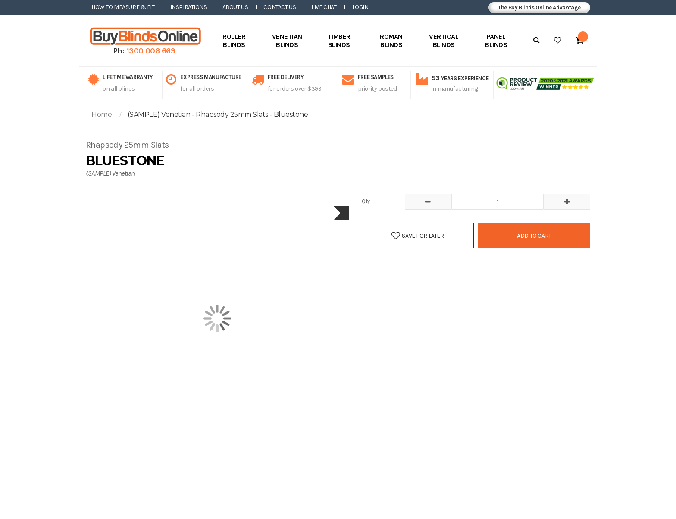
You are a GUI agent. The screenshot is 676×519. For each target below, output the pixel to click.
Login (360, 7)
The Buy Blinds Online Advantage (539, 7)
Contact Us (279, 7)
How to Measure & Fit (123, 7)
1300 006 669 (150, 51)
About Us (235, 7)
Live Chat (323, 7)
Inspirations (188, 7)
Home (101, 114)
